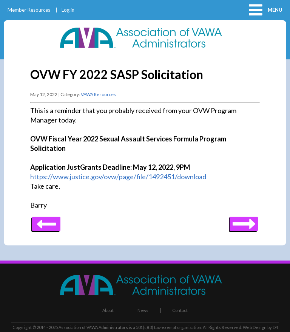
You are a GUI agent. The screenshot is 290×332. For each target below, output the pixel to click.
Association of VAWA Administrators (93, 327)
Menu (275, 10)
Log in (68, 10)
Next (46, 221)
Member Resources (29, 10)
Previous (244, 221)
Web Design (255, 327)
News (142, 310)
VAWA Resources (98, 94)
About (108, 310)
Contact (180, 310)
